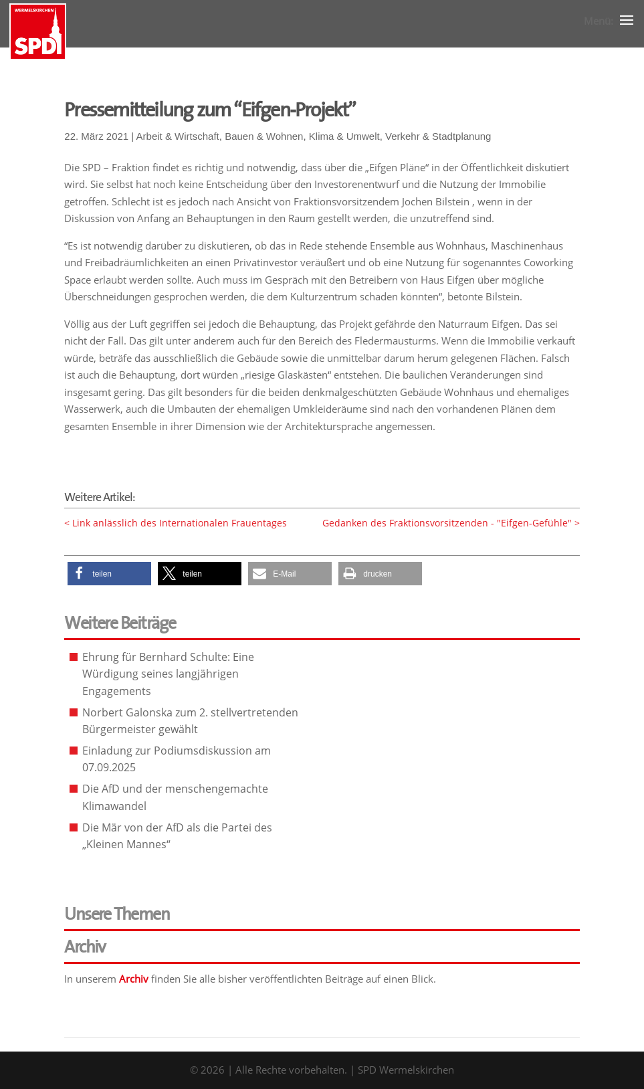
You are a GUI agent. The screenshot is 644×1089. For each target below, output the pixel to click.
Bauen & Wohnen (264, 136)
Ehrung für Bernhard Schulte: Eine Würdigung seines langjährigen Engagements (168, 674)
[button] (109, 573)
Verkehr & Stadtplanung (438, 136)
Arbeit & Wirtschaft (177, 136)
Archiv (133, 978)
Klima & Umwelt (344, 136)
